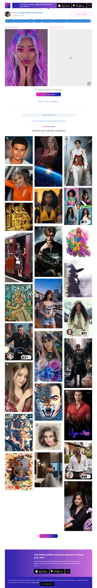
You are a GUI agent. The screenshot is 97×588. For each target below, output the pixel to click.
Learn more (35, 582)
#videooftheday (48, 21)
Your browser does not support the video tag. (70, 57)
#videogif (38, 21)
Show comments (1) (48, 115)
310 (21, 16)
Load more (48, 536)
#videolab (30, 21)
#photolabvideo (20, 21)
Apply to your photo (48, 94)
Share (81, 14)
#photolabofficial (74, 21)
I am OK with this (47, 584)
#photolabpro (85, 21)
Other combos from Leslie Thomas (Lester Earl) (48, 121)
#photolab (9, 21)
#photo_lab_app (60, 21)
